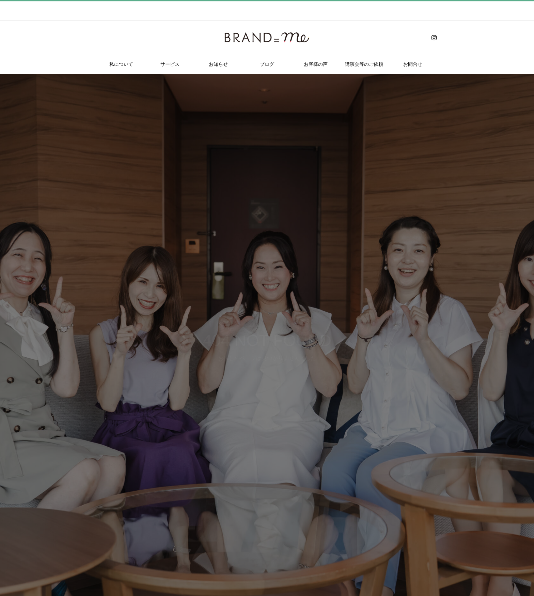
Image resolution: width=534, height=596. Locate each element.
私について (121, 64)
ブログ (267, 64)
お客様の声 (316, 64)
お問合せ (412, 64)
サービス (169, 64)
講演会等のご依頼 (364, 64)
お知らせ (218, 64)
